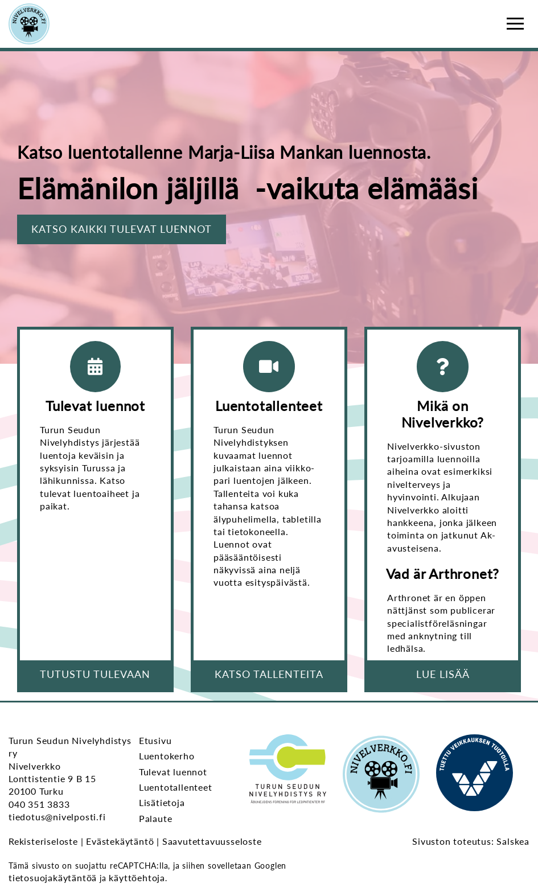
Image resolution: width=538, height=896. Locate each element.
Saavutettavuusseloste (212, 841)
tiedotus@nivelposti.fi (57, 816)
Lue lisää (443, 674)
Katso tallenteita (269, 674)
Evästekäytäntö (120, 841)
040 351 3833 (39, 804)
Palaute (156, 818)
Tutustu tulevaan (95, 674)
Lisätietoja (162, 802)
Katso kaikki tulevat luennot (121, 229)
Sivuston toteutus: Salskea (470, 841)
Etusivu (155, 740)
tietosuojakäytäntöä (53, 877)
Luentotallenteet (175, 787)
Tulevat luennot (173, 771)
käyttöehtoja (137, 877)
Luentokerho (167, 755)
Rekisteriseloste (43, 841)
